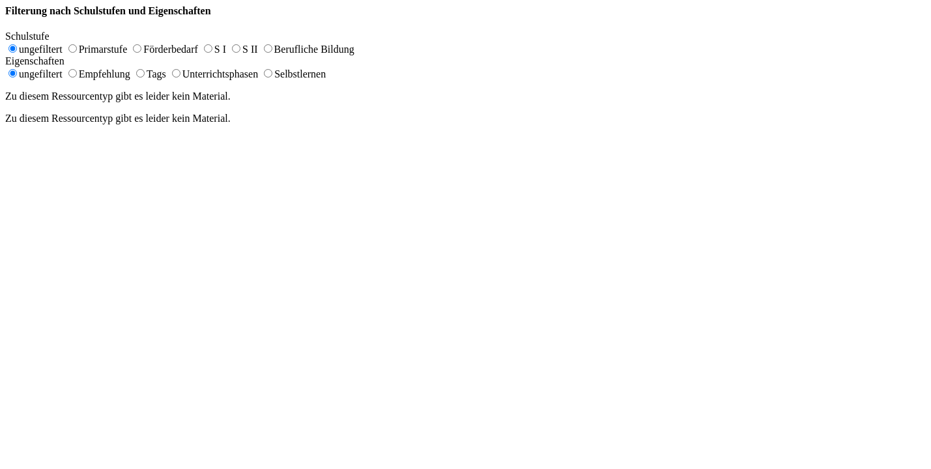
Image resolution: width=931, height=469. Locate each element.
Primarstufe (103, 49)
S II (250, 49)
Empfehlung (104, 73)
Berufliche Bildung (314, 49)
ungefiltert (41, 49)
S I (220, 49)
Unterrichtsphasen (220, 73)
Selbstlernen (300, 73)
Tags (156, 73)
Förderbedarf (170, 49)
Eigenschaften (41, 60)
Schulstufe (34, 36)
